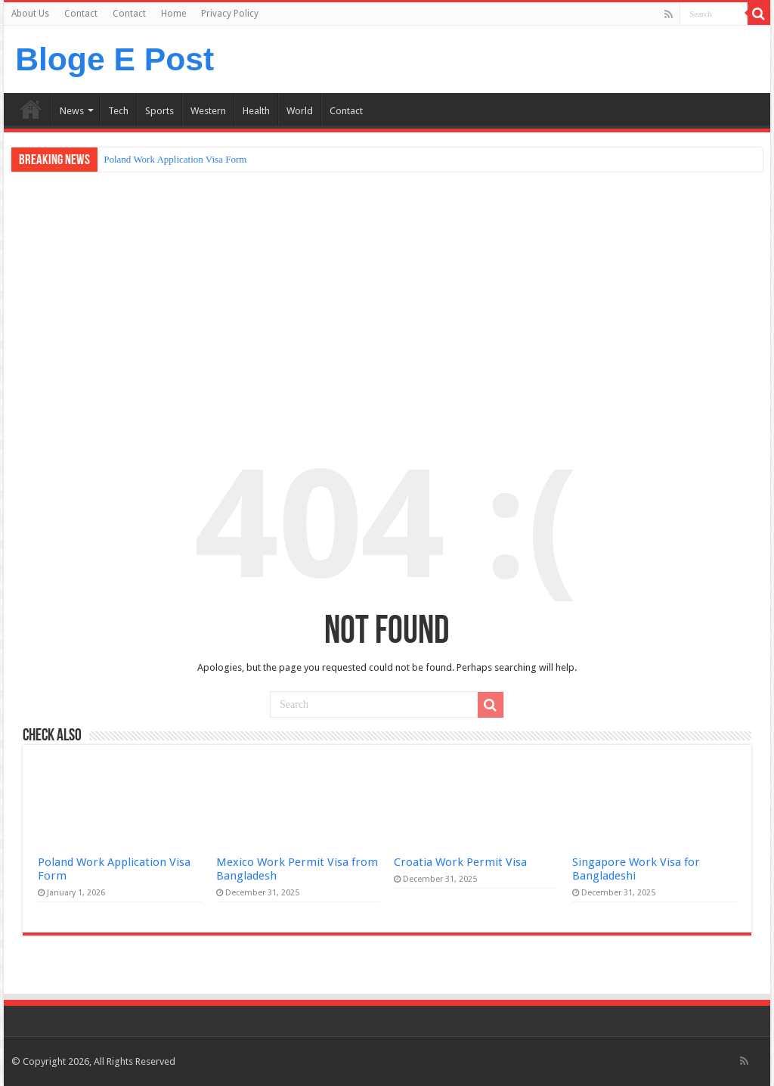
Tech (118, 110)
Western (208, 110)
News (72, 110)
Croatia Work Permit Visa (460, 862)
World (299, 110)
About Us (30, 13)
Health (256, 110)
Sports (159, 110)
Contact (81, 13)
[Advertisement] (387, 296)
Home (173, 13)
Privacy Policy (230, 13)
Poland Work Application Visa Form (175, 159)
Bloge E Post (114, 59)
